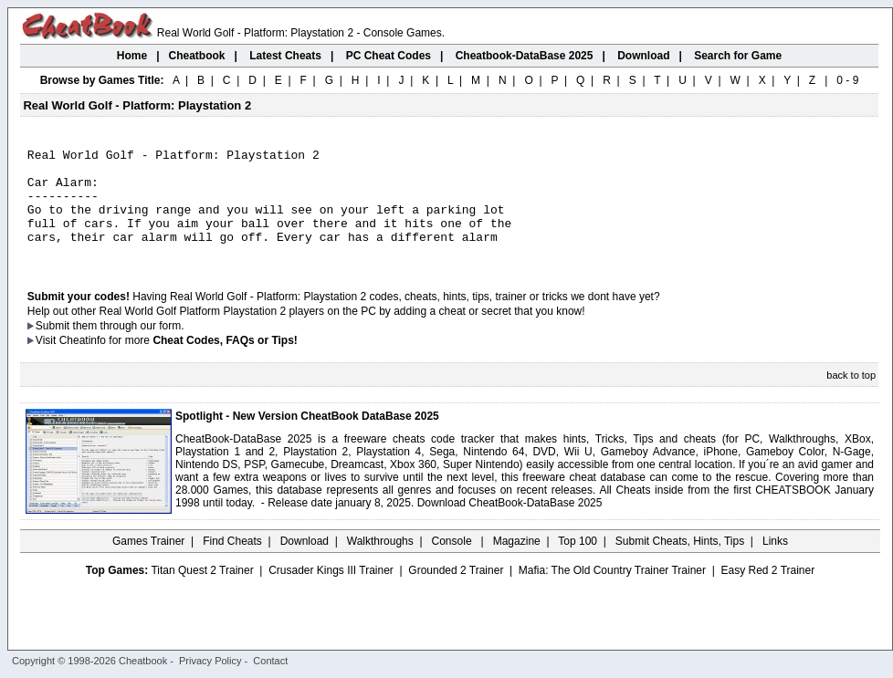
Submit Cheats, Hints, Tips (679, 563)
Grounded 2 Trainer (455, 592)
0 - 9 (847, 80)
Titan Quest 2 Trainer (202, 592)
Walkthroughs (380, 563)
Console (453, 563)
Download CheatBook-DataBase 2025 (510, 524)
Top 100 (577, 563)
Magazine (517, 563)
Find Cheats (232, 563)
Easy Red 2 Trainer (767, 592)
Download (304, 563)
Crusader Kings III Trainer (331, 592)
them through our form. (128, 347)
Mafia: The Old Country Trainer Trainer (612, 592)
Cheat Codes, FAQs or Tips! (224, 362)
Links (775, 563)
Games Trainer (148, 563)
